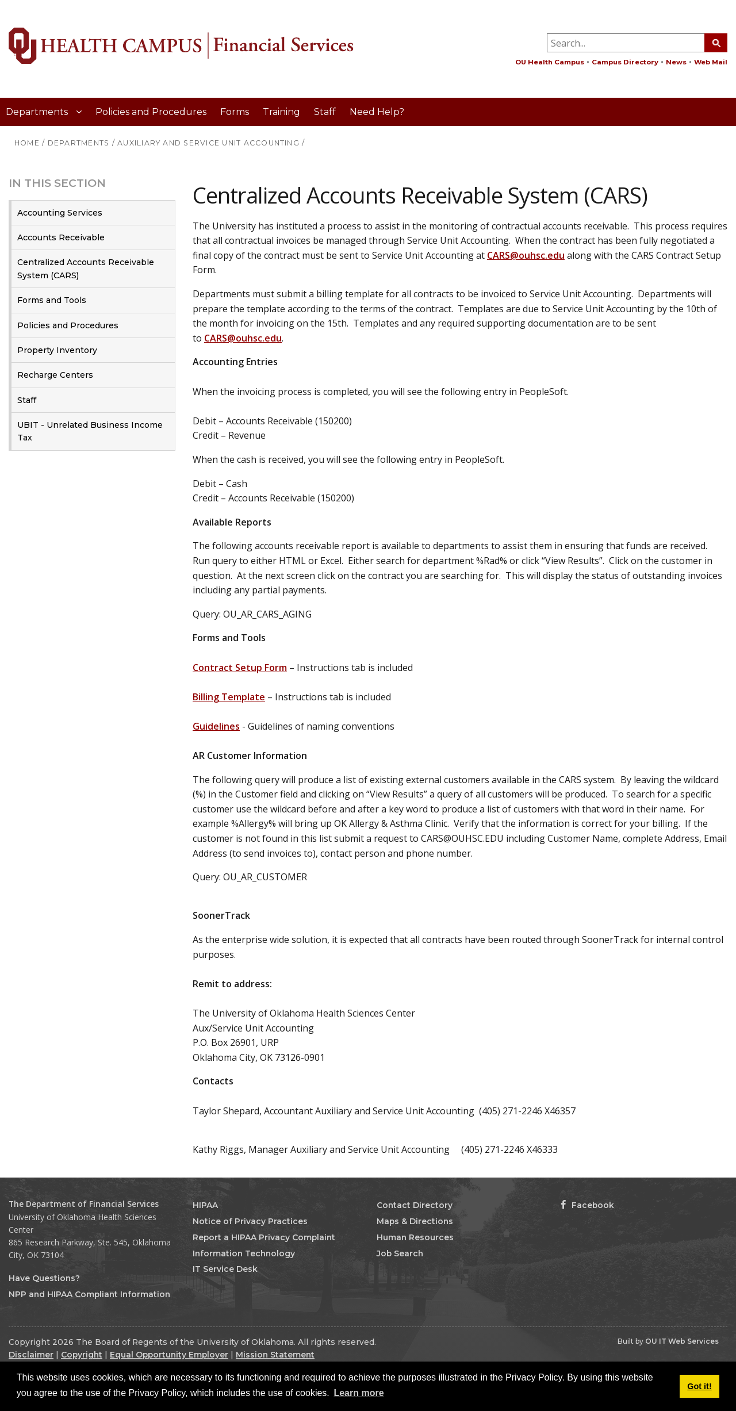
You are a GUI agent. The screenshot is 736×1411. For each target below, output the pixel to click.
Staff (325, 111)
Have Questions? (44, 1278)
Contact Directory (415, 1205)
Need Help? (377, 111)
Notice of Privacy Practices (250, 1221)
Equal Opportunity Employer (169, 1354)
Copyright (81, 1354)
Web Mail (710, 62)
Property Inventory (57, 350)
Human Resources (415, 1237)
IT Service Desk (225, 1269)
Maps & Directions (415, 1221)
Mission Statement (275, 1354)
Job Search (400, 1253)
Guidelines (216, 726)
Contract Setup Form (240, 667)
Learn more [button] (359, 1393)
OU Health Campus (549, 62)
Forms (234, 111)
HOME (27, 143)
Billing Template (229, 697)
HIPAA (205, 1205)
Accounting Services (59, 213)
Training (281, 111)
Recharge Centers (55, 375)
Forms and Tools (51, 300)
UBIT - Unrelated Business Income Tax (90, 431)
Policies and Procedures (150, 111)
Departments (38, 111)
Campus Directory (625, 62)
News (676, 62)
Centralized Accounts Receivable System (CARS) (85, 268)
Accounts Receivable (61, 237)
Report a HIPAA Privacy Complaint (264, 1237)
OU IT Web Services (682, 1341)
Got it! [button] (699, 1386)
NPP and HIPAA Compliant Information (89, 1294)
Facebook (587, 1205)
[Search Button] (715, 42)
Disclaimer (31, 1354)
